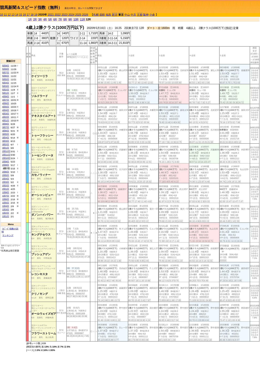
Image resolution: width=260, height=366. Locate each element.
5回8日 (5, 69)
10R (75, 19)
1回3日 (5, 209)
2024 (71, 14)
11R (82, 19)
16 (24, 14)
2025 (78, 14)
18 (32, 14)
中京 (133, 14)
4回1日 (5, 120)
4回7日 (5, 100)
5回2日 (5, 89)
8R (65, 19)
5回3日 (5, 86)
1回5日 (5, 202)
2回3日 (5, 182)
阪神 (146, 14)
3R (40, 19)
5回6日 (5, 76)
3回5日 (5, 134)
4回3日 (5, 113)
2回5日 (5, 175)
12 (9, 14)
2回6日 (5, 172)
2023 (65, 14)
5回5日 (5, 79)
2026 (85, 14)
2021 (51, 14)
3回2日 (5, 144)
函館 (102, 14)
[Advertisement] (11, 37)
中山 (127, 14)
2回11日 (6, 154)
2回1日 (5, 189)
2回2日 (5, 185)
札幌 (96, 14)
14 (16, 14)
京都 (139, 14)
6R (55, 19)
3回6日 (5, 130)
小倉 (152, 14)
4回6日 (5, 103)
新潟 (114, 14)
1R (30, 19)
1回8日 (5, 192)
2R (35, 19)
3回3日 (5, 141)
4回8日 (5, 96)
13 (13, 14)
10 (1, 14)
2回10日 (6, 158)
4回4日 (5, 110)
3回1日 (5, 148)
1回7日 (5, 196)
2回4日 (5, 178)
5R (50, 19)
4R (45, 19)
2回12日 (6, 151)
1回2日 (5, 213)
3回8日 (5, 124)
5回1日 (5, 93)
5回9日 (5, 65)
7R (60, 19)
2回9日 (5, 161)
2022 (58, 14)
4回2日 (5, 117)
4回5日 (5, 107)
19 (35, 14)
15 (20, 14)
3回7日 (5, 127)
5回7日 (5, 72)
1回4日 (5, 206)
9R (70, 19)
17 (28, 14)
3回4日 (5, 137)
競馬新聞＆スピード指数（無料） (31, 7)
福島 (108, 14)
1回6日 (5, 199)
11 (5, 14)
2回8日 (5, 165)
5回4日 (5, 83)
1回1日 (5, 216)
